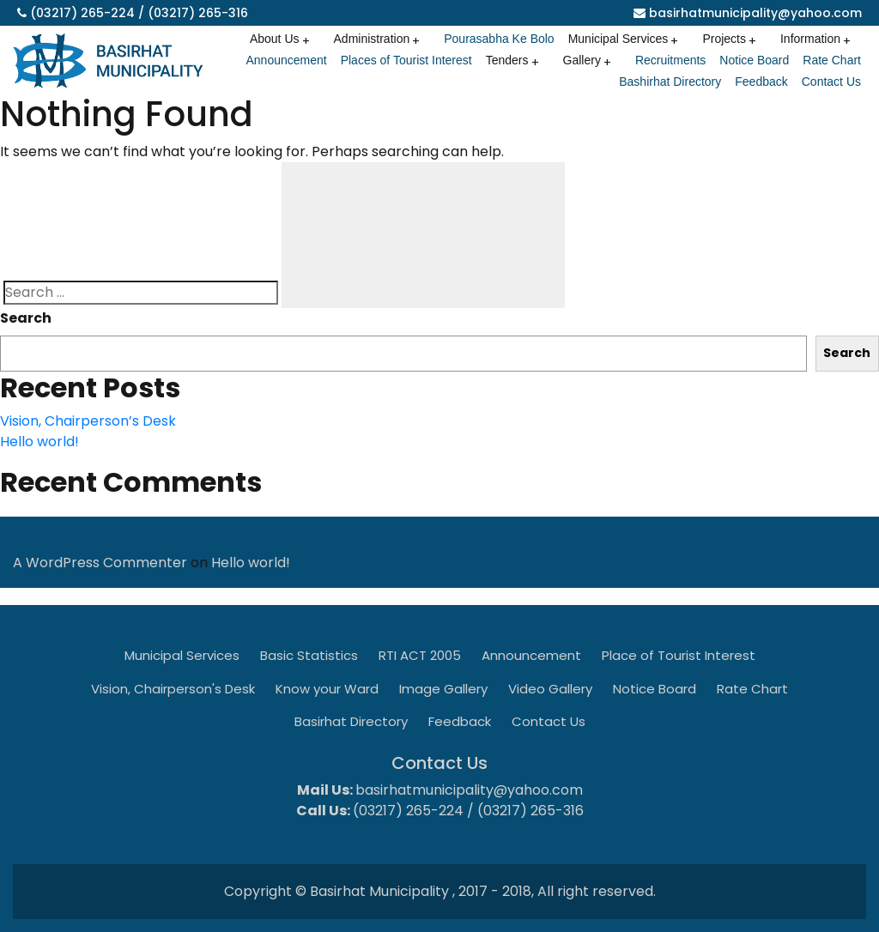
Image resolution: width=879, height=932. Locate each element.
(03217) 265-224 (82, 12)
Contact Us (831, 81)
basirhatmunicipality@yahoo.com (755, 12)
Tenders (507, 60)
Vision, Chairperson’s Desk (88, 421)
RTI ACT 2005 (420, 655)
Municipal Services (618, 38)
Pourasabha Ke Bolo (499, 38)
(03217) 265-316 (198, 12)
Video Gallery (550, 689)
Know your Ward (327, 689)
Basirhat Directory (351, 721)
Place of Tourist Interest (678, 655)
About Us (275, 38)
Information (810, 38)
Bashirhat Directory (670, 81)
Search (26, 318)
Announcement (286, 60)
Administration (372, 38)
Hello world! (39, 441)
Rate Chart (832, 60)
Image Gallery (443, 689)
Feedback (761, 81)
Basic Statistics (309, 655)
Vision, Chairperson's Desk (173, 689)
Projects (724, 38)
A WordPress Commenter (100, 562)
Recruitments (670, 60)
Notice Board (754, 60)
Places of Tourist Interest (406, 60)
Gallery (582, 60)
